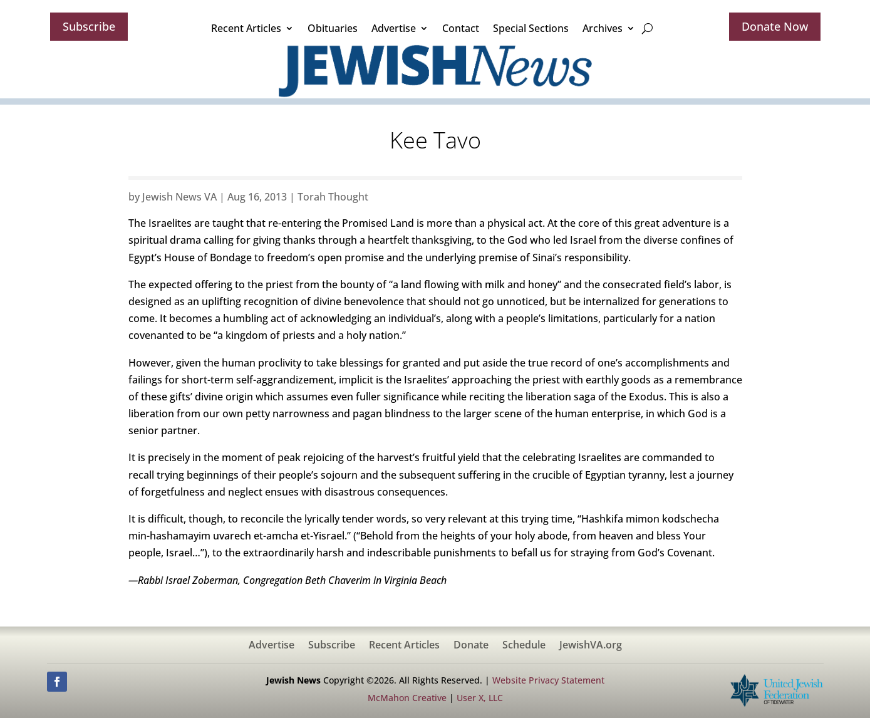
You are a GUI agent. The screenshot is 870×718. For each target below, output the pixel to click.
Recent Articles (246, 28)
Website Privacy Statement (548, 680)
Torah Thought (333, 197)
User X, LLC (480, 698)
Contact (460, 28)
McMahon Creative (407, 698)
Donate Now (775, 26)
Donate (471, 646)
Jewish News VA (179, 197)
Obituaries (333, 28)
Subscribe (89, 26)
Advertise (393, 28)
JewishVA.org (590, 646)
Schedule (524, 646)
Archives (603, 28)
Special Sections (531, 28)
